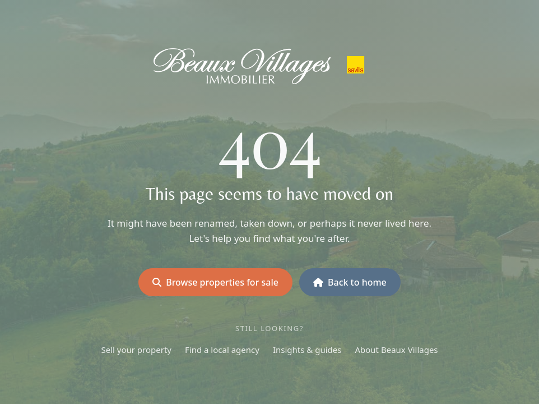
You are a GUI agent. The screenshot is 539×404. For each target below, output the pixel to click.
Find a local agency (222, 349)
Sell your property (136, 349)
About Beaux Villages (396, 349)
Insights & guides (307, 349)
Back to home (350, 282)
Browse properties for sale (215, 282)
